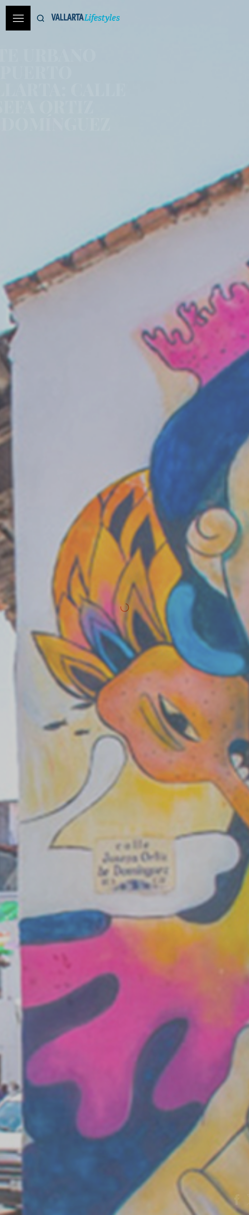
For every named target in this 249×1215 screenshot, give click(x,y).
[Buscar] (40, 18)
